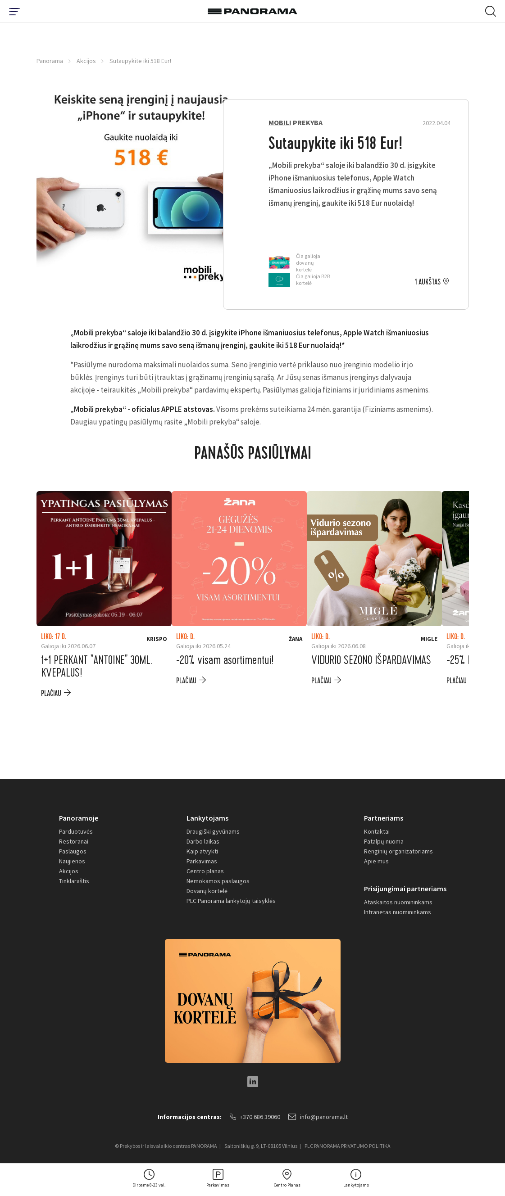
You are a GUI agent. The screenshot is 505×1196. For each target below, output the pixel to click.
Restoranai (73, 841)
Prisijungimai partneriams (405, 888)
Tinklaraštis (74, 881)
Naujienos (72, 861)
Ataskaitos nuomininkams (398, 902)
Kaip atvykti (202, 851)
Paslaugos (72, 851)
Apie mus (376, 861)
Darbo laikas (203, 841)
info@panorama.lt (318, 1117)
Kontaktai (377, 831)
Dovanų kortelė (207, 891)
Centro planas (205, 871)
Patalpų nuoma (384, 841)
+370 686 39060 (255, 1117)
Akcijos (86, 61)
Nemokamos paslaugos (218, 881)
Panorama (49, 61)
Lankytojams (207, 817)
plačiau (51, 693)
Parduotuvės (76, 831)
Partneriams (383, 817)
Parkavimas (202, 861)
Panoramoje (78, 817)
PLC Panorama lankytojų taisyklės (231, 901)
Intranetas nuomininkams (397, 912)
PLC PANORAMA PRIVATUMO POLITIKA (348, 1145)
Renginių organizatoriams (398, 851)
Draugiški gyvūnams (213, 831)
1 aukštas (428, 282)
